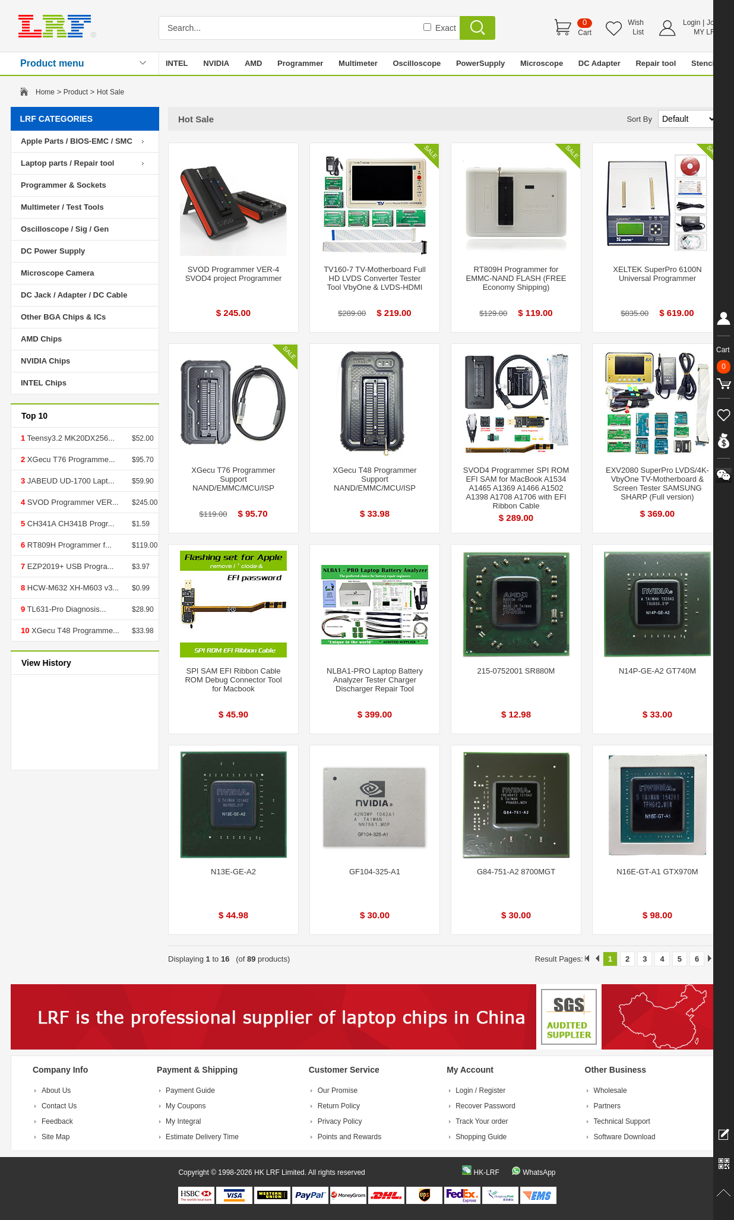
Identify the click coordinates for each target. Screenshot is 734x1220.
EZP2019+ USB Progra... (69, 566)
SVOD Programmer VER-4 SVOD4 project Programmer (233, 274)
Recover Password (485, 1106)
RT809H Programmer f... (68, 545)
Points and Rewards (349, 1137)
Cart (584, 33)
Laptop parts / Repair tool (67, 163)
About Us (56, 1090)
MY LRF (707, 32)
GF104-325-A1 (374, 871)
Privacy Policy (340, 1121)
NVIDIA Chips (45, 360)
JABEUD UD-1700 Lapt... (69, 480)
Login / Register (480, 1090)
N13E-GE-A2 (233, 871)
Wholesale (610, 1090)
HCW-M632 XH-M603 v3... (72, 587)
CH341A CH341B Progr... (69, 523)
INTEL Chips (44, 382)
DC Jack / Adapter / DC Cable (74, 294)
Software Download (625, 1137)
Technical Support (622, 1121)
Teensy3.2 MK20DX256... (70, 438)
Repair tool (655, 63)
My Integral (183, 1121)
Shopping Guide (481, 1137)
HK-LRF (486, 1172)
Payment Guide (190, 1090)
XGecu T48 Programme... (74, 630)
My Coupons (185, 1106)
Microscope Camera (57, 272)
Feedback (57, 1121)
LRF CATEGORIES (56, 119)
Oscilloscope (417, 63)
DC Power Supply (53, 250)
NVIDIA (216, 63)
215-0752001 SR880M (516, 670)
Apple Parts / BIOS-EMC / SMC (76, 141)
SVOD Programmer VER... (71, 502)
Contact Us (59, 1106)
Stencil (704, 63)
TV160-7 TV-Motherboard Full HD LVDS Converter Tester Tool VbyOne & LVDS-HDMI (375, 278)
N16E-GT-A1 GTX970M (657, 871)
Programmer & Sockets (63, 185)
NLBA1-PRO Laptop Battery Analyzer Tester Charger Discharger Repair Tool (375, 679)
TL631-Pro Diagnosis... (65, 609)
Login (691, 22)
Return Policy (339, 1106)
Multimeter (358, 63)
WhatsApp (539, 1172)
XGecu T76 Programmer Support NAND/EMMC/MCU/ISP (233, 479)
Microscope (541, 63)
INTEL (177, 63)
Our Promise (337, 1090)
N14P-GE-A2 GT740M (657, 670)
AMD (253, 63)
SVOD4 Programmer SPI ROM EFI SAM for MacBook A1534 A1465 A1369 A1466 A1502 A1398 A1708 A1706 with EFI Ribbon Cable (516, 488)
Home (45, 92)
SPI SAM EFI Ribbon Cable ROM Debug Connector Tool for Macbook (233, 679)
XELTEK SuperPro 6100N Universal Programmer (657, 274)
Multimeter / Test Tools (62, 207)
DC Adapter (599, 63)
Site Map (55, 1137)
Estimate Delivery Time (202, 1137)
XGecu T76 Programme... (70, 459)
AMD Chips (41, 338)
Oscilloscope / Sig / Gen (65, 229)
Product (76, 92)
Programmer (300, 63)
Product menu (52, 63)
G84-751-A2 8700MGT (516, 871)
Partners (607, 1106)
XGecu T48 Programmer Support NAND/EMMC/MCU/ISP (374, 479)
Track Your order (481, 1121)
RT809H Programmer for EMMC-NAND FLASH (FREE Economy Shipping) (516, 278)
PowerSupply (480, 63)
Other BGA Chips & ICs (63, 316)
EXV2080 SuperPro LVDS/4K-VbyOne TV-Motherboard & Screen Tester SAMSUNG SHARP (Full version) (657, 483)
